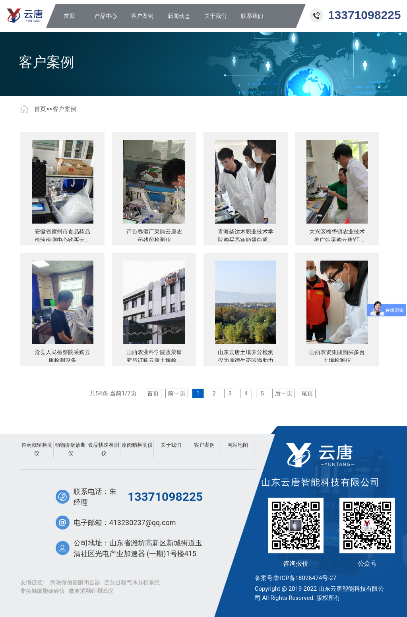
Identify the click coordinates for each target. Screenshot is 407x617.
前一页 (177, 393)
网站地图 (237, 445)
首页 (69, 16)
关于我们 (215, 16)
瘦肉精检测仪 (137, 445)
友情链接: (32, 582)
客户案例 (142, 16)
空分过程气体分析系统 (132, 582)
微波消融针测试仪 (91, 591)
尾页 (307, 393)
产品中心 (106, 16)
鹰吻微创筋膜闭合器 (75, 582)
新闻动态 (179, 16)
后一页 (284, 393)
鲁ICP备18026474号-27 (305, 578)
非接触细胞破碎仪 (42, 591)
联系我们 (252, 16)
